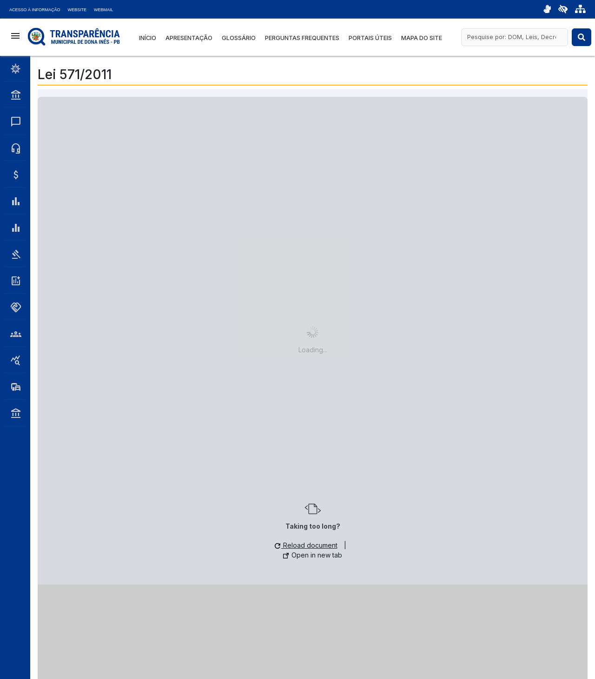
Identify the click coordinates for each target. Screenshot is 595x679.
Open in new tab (312, 555)
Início (147, 37)
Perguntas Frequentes (302, 37)
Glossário (239, 37)
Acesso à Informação (34, 9)
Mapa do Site (421, 37)
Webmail (103, 9)
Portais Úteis (370, 37)
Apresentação (188, 37)
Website (77, 9)
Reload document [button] (306, 545)
